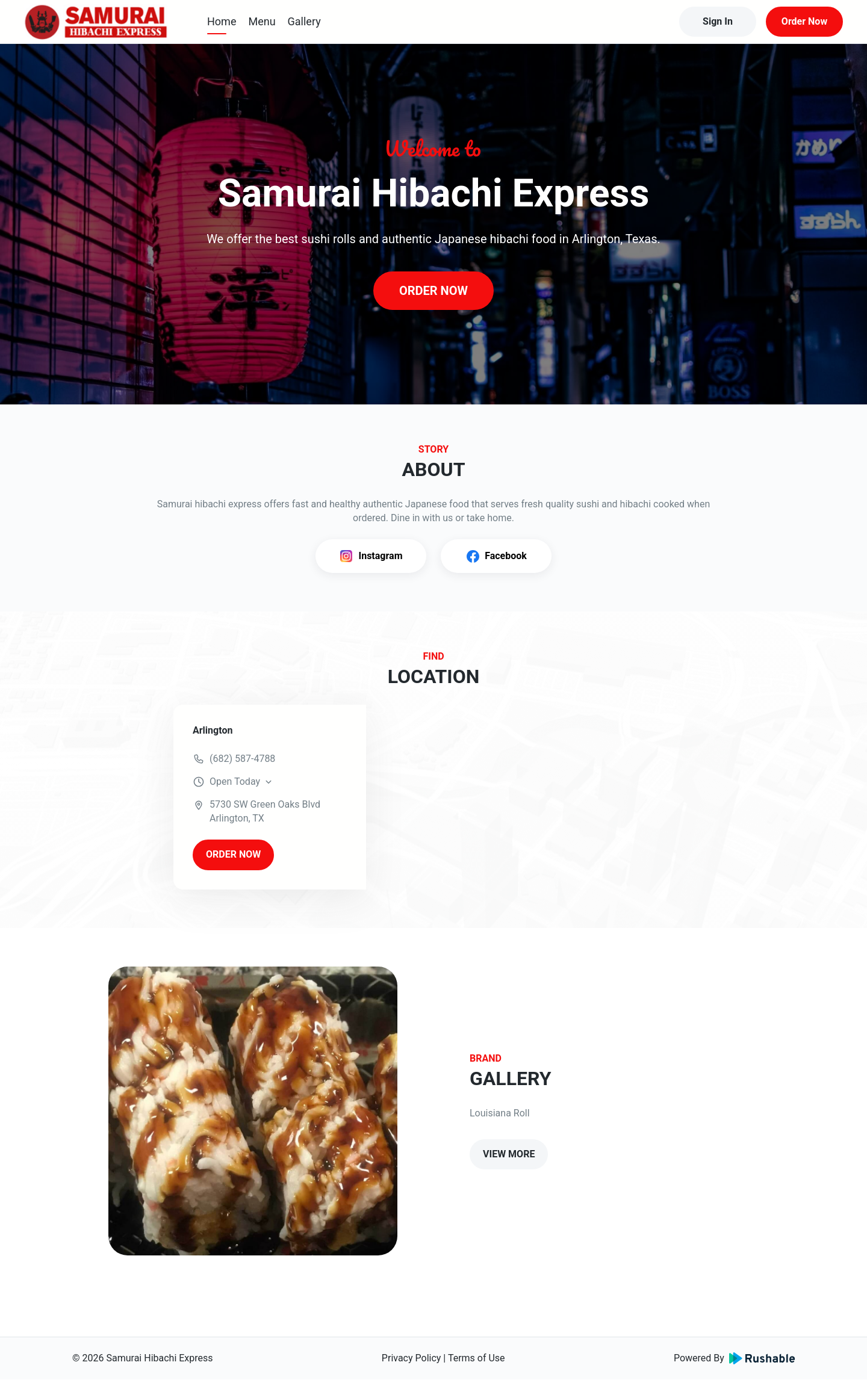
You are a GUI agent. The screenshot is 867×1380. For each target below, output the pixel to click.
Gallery (304, 21)
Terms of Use (476, 1358)
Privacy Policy (411, 1358)
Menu (261, 21)
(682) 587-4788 (242, 758)
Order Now (804, 21)
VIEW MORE (509, 1154)
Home (221, 21)
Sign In (718, 21)
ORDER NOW (433, 290)
